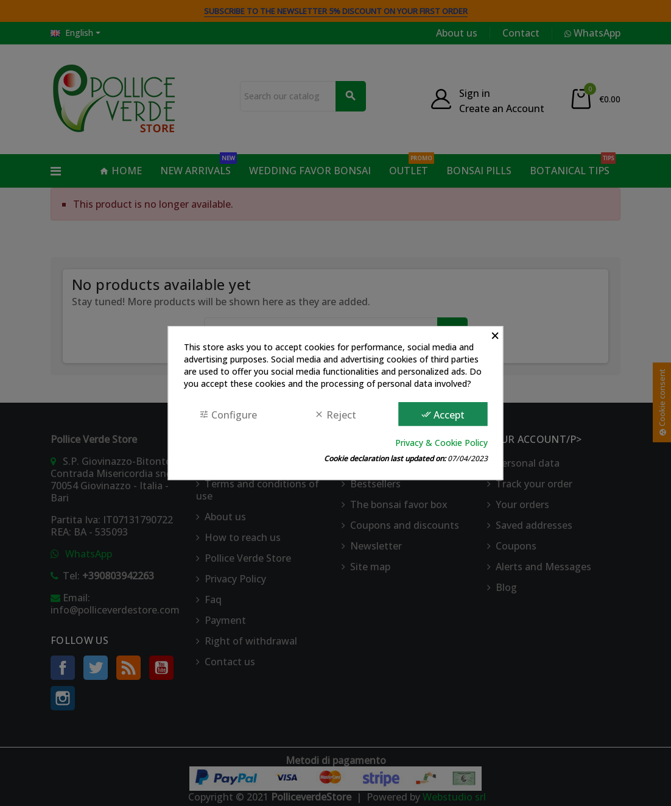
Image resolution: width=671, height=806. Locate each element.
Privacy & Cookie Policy (441, 442)
